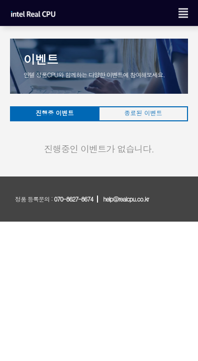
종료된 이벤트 (143, 112)
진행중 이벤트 (55, 112)
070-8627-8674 (73, 199)
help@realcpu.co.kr (125, 199)
